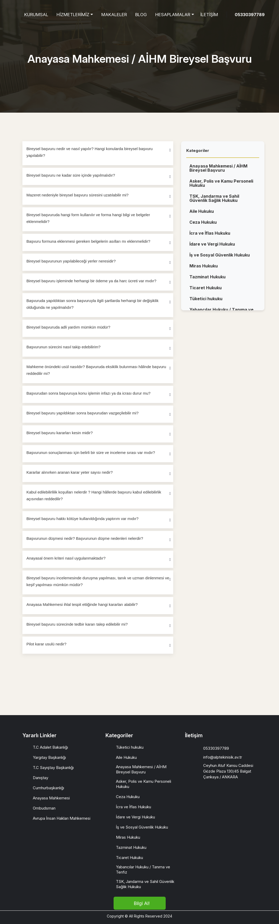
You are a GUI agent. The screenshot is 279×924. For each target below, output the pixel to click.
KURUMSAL (36, 14)
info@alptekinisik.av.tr (222, 757)
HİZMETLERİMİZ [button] (73, 14)
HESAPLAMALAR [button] (172, 14)
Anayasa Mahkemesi (51, 797)
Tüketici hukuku (205, 301)
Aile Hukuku (201, 213)
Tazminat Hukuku (207, 279)
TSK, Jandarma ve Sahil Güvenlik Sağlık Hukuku (214, 200)
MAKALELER (114, 14)
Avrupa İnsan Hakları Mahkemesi (61, 818)
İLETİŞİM (209, 14)
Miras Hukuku (203, 268)
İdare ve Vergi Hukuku (212, 246)
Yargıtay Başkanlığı (49, 757)
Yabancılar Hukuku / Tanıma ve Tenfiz (143, 869)
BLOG (141, 14)
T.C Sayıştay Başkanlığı (53, 767)
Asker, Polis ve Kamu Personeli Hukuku (221, 185)
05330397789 (250, 14)
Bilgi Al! (142, 903)
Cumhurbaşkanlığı (48, 787)
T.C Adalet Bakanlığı (50, 747)
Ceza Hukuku (203, 224)
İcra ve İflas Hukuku (209, 235)
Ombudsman (44, 808)
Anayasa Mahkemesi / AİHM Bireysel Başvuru (218, 170)
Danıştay (40, 777)
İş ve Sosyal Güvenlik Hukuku (219, 257)
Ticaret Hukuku (205, 290)
